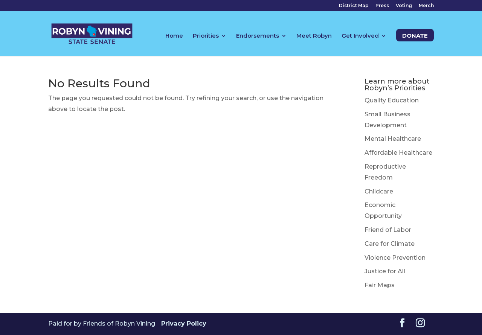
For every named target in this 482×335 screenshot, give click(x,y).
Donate (415, 36)
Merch (426, 5)
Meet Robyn (314, 36)
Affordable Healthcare (398, 152)
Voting (404, 5)
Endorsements (257, 36)
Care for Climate (390, 243)
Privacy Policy (183, 323)
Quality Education (392, 100)
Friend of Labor (388, 229)
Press (382, 5)
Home (174, 36)
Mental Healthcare (393, 138)
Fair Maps (380, 285)
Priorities (206, 36)
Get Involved (360, 36)
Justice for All (385, 271)
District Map (354, 5)
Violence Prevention (395, 257)
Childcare (379, 191)
